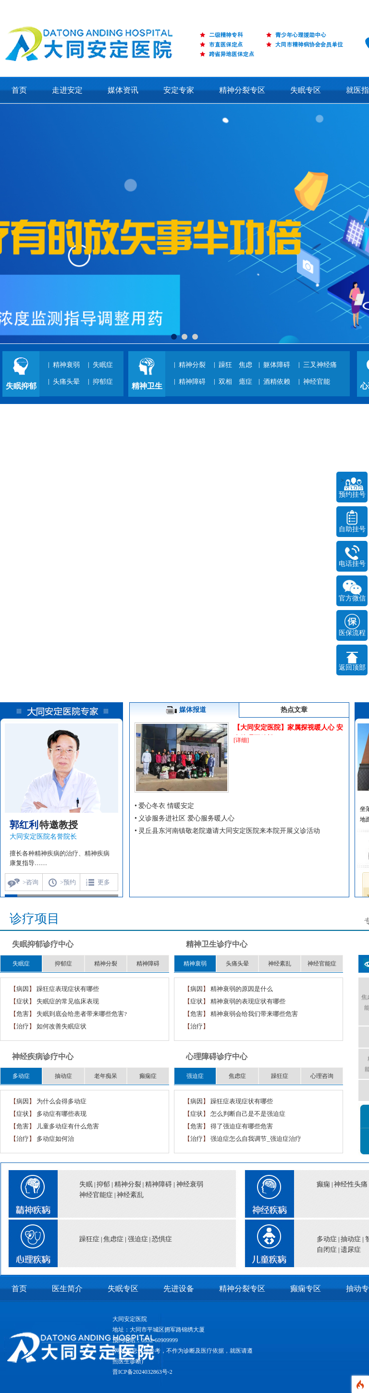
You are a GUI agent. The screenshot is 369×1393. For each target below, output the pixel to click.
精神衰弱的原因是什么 (241, 988)
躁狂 (225, 364)
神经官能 (316, 381)
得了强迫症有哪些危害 (241, 1126)
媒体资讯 (123, 90)
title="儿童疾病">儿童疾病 (266, 1246)
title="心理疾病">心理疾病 (29, 1246)
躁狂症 (279, 1076)
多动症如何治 (55, 1138)
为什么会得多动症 (61, 1101)
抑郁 (103, 1184)
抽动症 (63, 1076)
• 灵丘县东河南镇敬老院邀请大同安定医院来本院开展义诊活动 (227, 830)
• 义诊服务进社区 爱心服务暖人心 (184, 818)
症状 (22, 1001)
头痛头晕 (66, 381)
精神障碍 (192, 381)
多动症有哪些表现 (61, 1113)
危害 (22, 1013)
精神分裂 (192, 364)
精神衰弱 (66, 364)
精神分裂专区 (243, 90)
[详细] (241, 740)
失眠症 (103, 364)
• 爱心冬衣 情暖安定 (164, 805)
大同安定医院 (129, 1319)
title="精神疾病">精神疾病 (29, 1191)
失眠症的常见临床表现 (68, 1001)
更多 (104, 882)
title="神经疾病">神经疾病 (266, 1191)
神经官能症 (322, 963)
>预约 (68, 882)
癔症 (245, 381)
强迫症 (195, 1076)
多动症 (21, 1076)
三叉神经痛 (320, 364)
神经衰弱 (189, 1184)
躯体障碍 (276, 364)
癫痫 (323, 1184)
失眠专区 (305, 90)
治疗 (22, 1026)
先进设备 (178, 1288)
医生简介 (67, 1288)
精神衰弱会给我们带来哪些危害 (254, 1013)
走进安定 (67, 90)
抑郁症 (103, 381)
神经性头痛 (351, 1184)
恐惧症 (162, 1239)
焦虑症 (237, 1076)
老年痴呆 (105, 1076)
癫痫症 (148, 1076)
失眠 (86, 1184)
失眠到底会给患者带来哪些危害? (82, 1013)
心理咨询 (321, 1076)
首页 (19, 90)
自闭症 (327, 1249)
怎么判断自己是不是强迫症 (247, 1113)
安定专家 (178, 90)
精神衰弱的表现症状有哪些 (247, 1001)
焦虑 (245, 364)
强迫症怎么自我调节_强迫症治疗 (255, 1138)
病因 (22, 988)
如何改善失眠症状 (61, 1026)
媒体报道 (184, 710)
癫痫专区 (305, 1288)
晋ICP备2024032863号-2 (142, 1372)
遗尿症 (351, 1249)
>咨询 (30, 882)
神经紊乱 (279, 963)
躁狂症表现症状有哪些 (68, 988)
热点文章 (294, 709)
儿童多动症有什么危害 (68, 1126)
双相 (225, 381)
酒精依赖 (276, 381)
